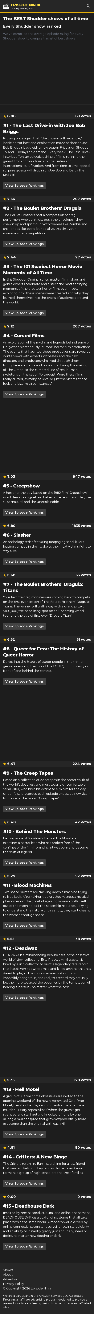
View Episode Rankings (24, 185)
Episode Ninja (41, 1288)
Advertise (10, 1279)
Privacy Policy (13, 1284)
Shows (8, 1270)
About (8, 1274)
